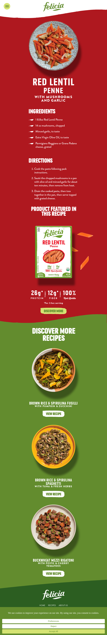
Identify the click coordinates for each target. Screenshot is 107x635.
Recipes (52, 605)
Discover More (53, 311)
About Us (63, 605)
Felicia (53, 6)
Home (42, 605)
